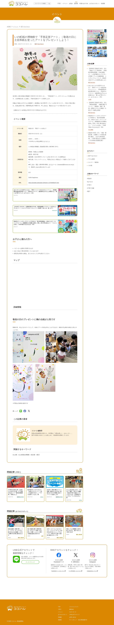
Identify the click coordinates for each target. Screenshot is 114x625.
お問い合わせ (72, 617)
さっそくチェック (30, 562)
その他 (90, 165)
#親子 (38, 454)
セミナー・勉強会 (93, 162)
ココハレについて (73, 606)
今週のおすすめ (83, 3)
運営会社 (71, 609)
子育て (59, 3)
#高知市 (89, 178)
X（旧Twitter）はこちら (75, 571)
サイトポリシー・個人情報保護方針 (78, 619)
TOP (59, 606)
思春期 (76, 3)
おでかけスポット (94, 3)
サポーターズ (72, 612)
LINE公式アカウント (74, 614)
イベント (65, 3)
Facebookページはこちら (57, 571)
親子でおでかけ (92, 156)
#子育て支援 (90, 188)
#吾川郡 (33, 454)
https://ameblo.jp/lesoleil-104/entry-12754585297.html (43, 182)
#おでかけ (90, 181)
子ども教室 (91, 159)
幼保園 (103, 3)
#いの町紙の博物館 (23, 454)
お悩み (71, 3)
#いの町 (15, 454)
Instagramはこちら (91, 571)
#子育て (89, 185)
